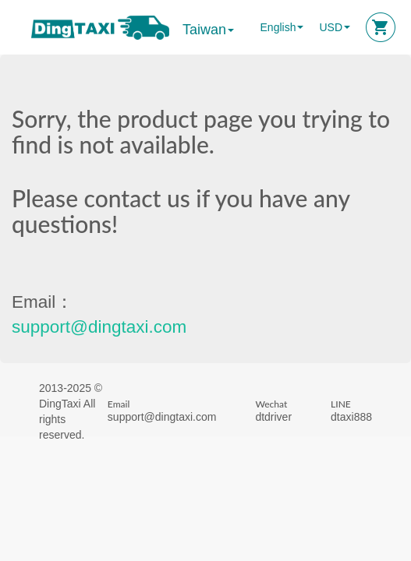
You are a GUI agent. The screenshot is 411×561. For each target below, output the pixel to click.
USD (330, 27)
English (278, 27)
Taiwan (208, 29)
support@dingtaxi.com (99, 327)
